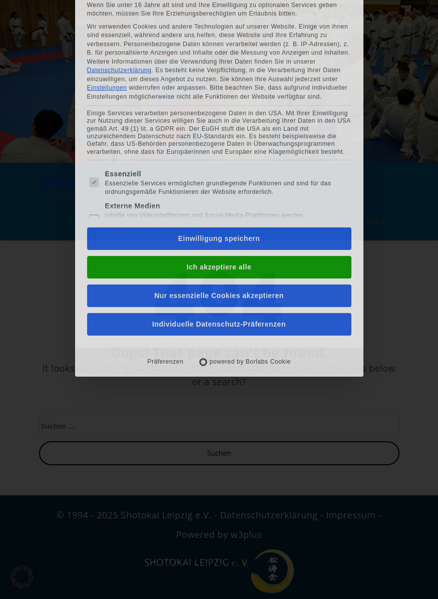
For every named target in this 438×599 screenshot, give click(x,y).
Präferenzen (165, 272)
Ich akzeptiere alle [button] (219, 178)
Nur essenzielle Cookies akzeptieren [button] (219, 207)
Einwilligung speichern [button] (219, 150)
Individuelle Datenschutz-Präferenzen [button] (219, 235)
